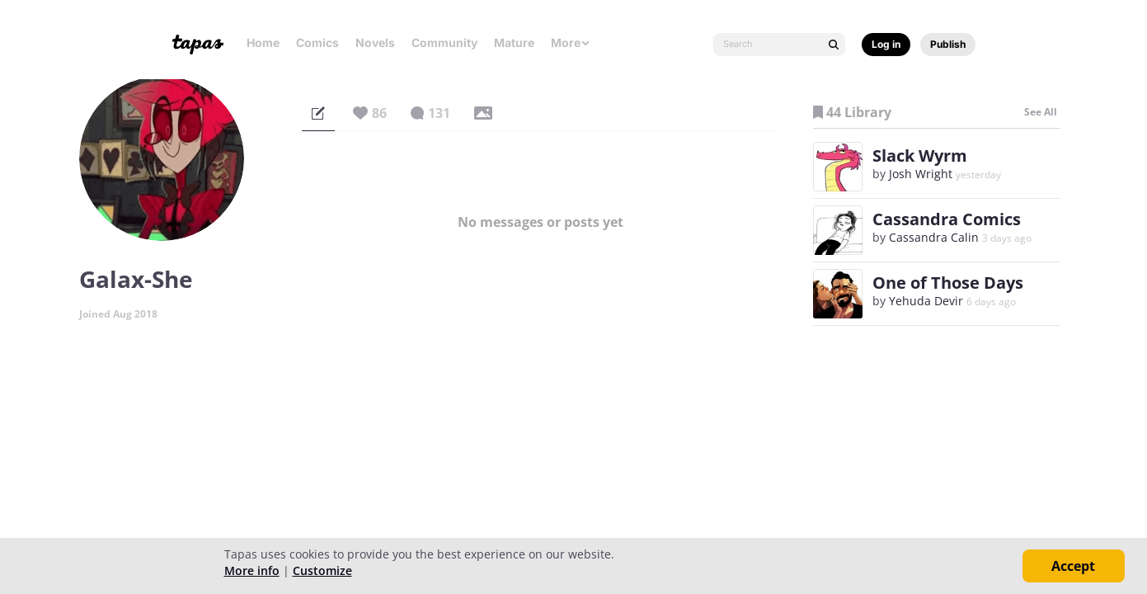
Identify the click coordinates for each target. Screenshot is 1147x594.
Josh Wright (920, 174)
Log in (886, 44)
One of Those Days (947, 282)
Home (263, 42)
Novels (375, 42)
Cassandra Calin (934, 237)
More (570, 42)
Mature (514, 42)
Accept (1073, 566)
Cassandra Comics (946, 219)
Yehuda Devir (926, 301)
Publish (948, 44)
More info (252, 570)
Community (444, 42)
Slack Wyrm (919, 155)
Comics (317, 42)
